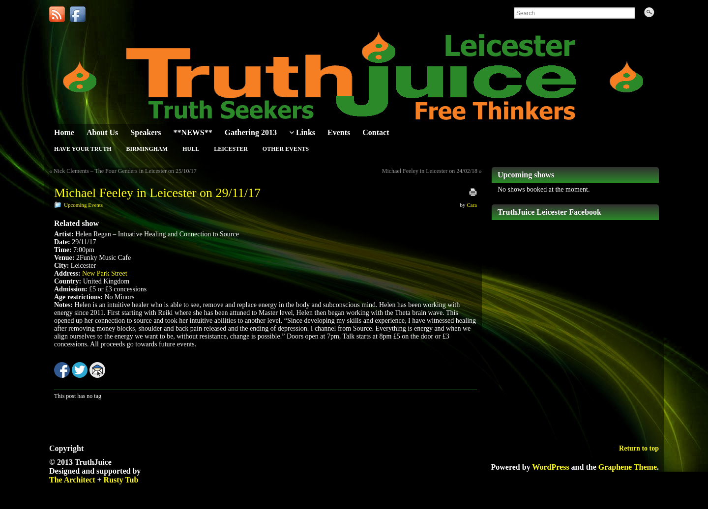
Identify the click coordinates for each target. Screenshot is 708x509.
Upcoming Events (83, 205)
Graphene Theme (627, 467)
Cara (472, 205)
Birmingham (147, 148)
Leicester (231, 148)
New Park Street (104, 273)
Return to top (639, 448)
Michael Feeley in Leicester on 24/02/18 (429, 171)
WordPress (550, 467)
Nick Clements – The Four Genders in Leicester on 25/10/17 (125, 171)
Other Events (286, 148)
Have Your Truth (82, 148)
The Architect (72, 480)
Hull (190, 148)
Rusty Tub (121, 480)
